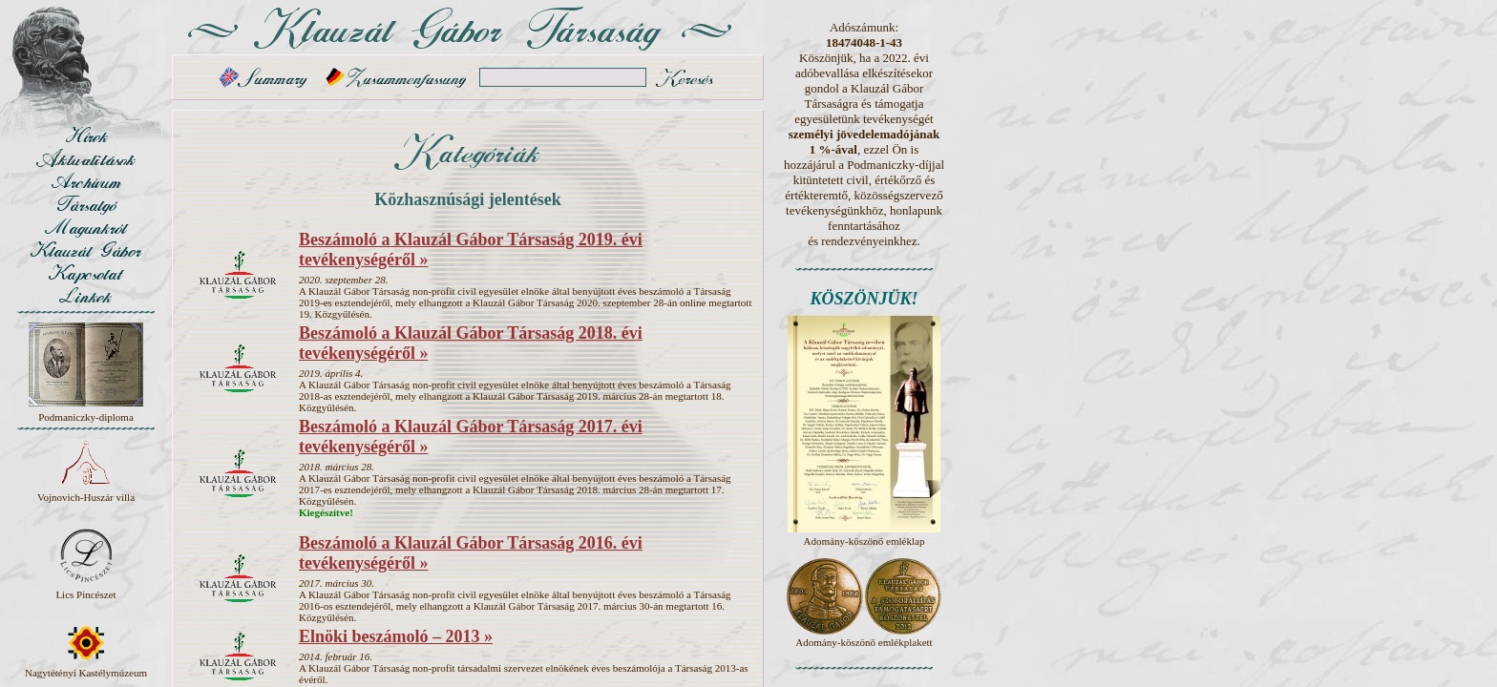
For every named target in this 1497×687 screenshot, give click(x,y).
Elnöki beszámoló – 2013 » (396, 636)
